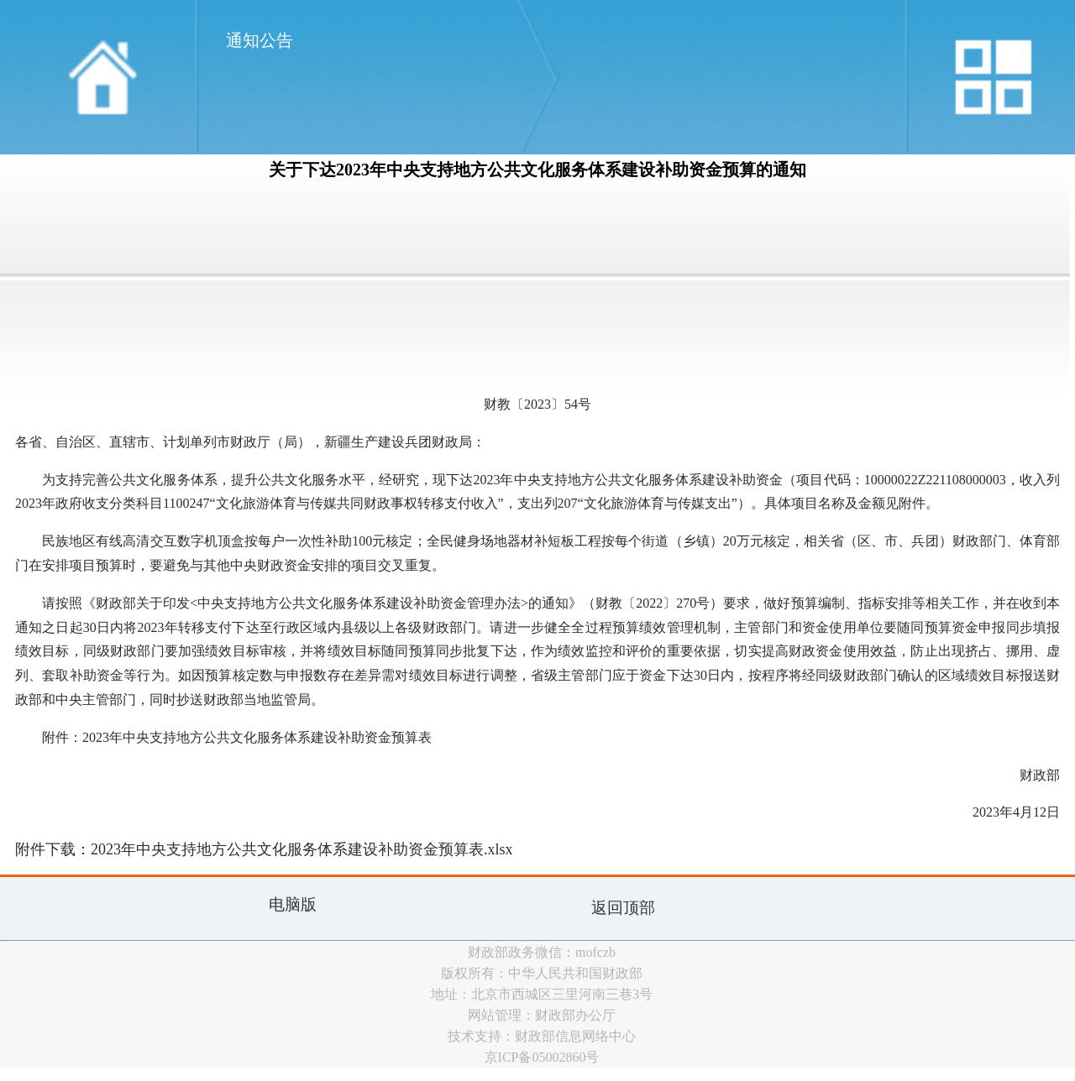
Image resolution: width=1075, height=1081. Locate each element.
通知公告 (259, 40)
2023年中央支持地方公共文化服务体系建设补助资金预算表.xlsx (302, 849)
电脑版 (293, 904)
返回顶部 (623, 907)
